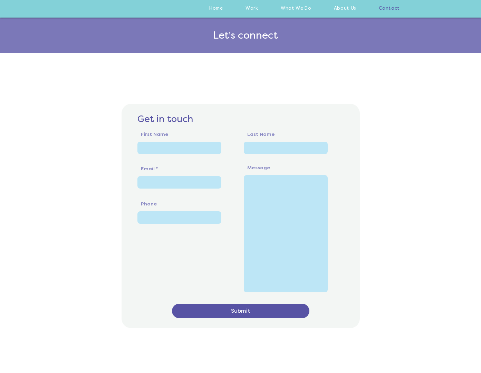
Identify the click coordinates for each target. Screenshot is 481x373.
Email (148, 169)
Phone (149, 204)
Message (258, 167)
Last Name (261, 134)
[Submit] (240, 311)
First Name (155, 134)
